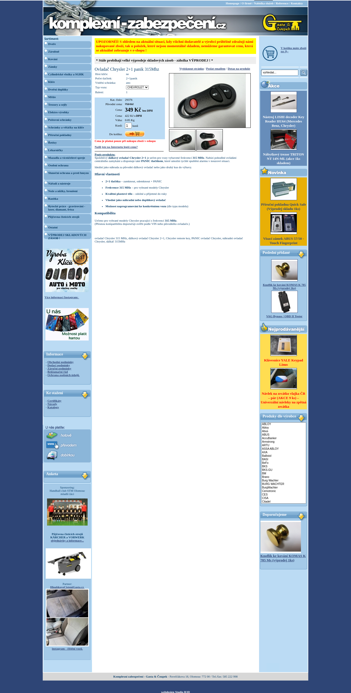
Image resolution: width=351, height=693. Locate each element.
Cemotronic (283, 491)
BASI (283, 459)
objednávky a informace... (67, 540)
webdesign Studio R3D (175, 691)
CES (283, 494)
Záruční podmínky (59, 368)
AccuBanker (283, 438)
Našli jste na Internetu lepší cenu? (116, 146)
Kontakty (297, 2)
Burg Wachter (283, 480)
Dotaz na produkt (239, 68)
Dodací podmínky (58, 364)
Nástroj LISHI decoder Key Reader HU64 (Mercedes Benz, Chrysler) (283, 120)
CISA (283, 498)
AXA (283, 452)
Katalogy (53, 406)
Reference (282, 2)
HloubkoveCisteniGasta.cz (67, 586)
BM (283, 473)
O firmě (246, 2)
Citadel (283, 501)
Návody (52, 403)
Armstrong (283, 441)
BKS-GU (283, 469)
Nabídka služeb (263, 2)
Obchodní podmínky (60, 361)
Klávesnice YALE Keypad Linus (283, 362)
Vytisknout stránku (191, 68)
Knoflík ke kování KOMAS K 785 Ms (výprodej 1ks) (284, 286)
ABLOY (283, 424)
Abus (283, 431)
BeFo (283, 462)
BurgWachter (283, 487)
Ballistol (283, 455)
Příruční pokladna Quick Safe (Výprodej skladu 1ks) (283, 206)
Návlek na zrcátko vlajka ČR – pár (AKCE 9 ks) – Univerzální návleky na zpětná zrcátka (283, 399)
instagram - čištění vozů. (67, 648)
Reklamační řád (57, 371)
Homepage (232, 2)
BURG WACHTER (283, 483)
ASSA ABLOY (283, 448)
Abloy (283, 427)
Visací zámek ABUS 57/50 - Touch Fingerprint (283, 240)
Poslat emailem (215, 68)
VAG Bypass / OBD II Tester (284, 316)
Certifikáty (54, 400)
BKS (283, 466)
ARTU (283, 445)
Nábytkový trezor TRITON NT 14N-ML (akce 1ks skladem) (283, 158)
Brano (283, 476)
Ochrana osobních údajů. (63, 374)
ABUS (283, 434)
